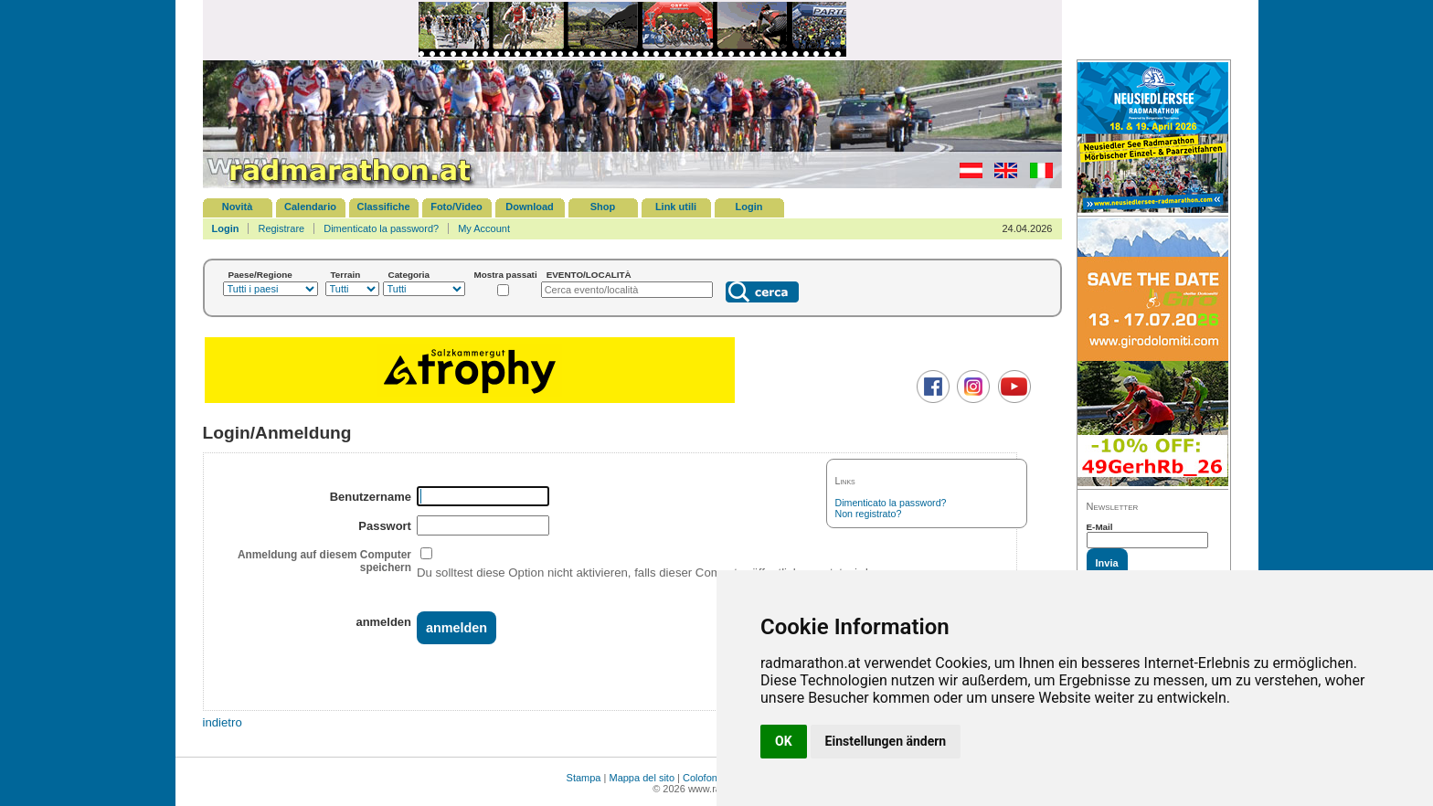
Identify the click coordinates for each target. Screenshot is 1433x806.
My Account (484, 228)
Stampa (584, 777)
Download (529, 206)
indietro (222, 722)
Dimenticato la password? (381, 228)
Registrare (281, 228)
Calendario (310, 206)
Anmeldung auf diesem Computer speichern (324, 561)
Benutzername (370, 497)
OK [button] (783, 741)
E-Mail (1100, 527)
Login (749, 206)
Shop (603, 206)
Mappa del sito (641, 777)
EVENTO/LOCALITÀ (589, 275)
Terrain (346, 275)
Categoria (409, 275)
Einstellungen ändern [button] (886, 741)
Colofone (703, 777)
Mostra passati (505, 275)
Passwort (384, 526)
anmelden (383, 622)
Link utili (675, 206)
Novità (237, 206)
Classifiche (382, 206)
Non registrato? (868, 513)
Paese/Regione (260, 275)
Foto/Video (456, 206)
